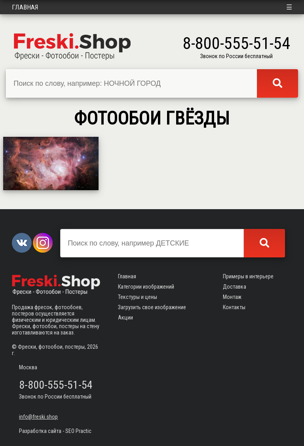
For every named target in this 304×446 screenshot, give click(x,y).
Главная (25, 7)
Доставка (234, 286)
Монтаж (232, 297)
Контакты (234, 307)
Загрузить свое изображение (152, 307)
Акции (125, 317)
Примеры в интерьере (248, 276)
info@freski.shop (38, 417)
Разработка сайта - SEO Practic (55, 431)
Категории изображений (146, 286)
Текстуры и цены (137, 297)
